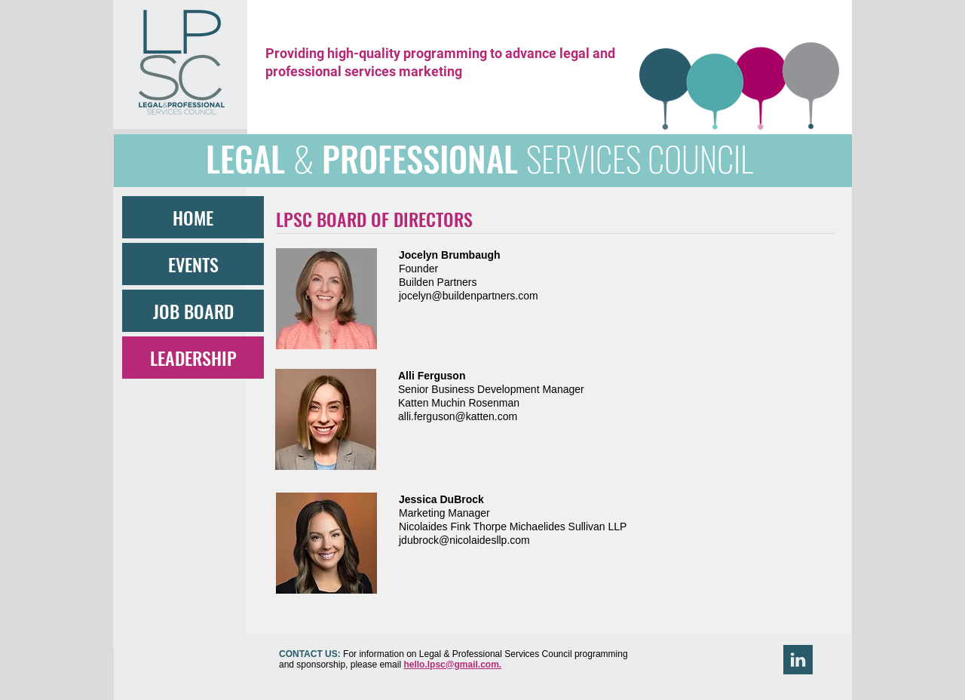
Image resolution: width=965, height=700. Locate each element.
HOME (193, 217)
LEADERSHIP (193, 357)
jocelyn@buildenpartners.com (468, 296)
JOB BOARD (193, 310)
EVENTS (193, 264)
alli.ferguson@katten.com (457, 416)
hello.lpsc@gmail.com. (452, 664)
